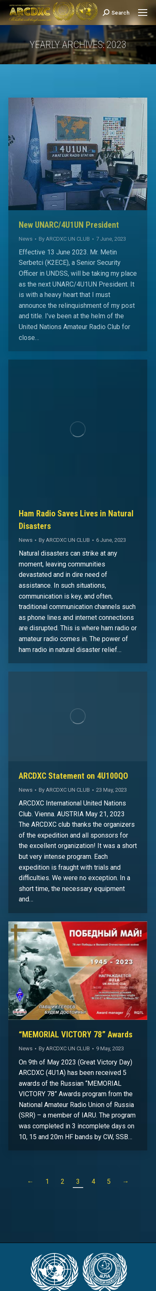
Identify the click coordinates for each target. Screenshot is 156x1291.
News (25, 239)
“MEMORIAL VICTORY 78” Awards (75, 1034)
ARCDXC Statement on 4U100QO (73, 776)
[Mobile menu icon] (143, 13)
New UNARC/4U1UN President (69, 225)
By (64, 239)
